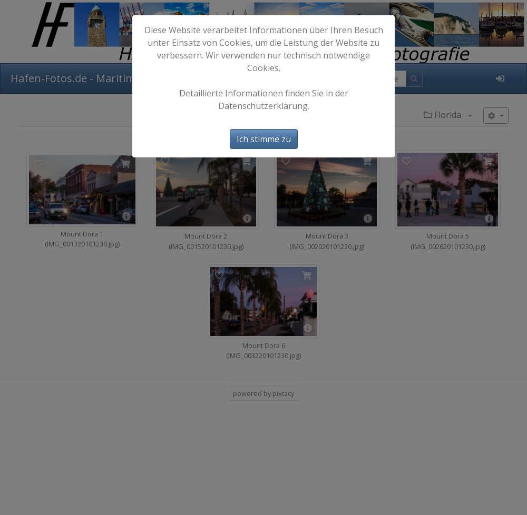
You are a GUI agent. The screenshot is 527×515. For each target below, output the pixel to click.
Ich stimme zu (264, 139)
